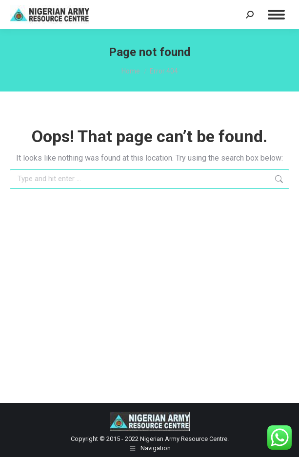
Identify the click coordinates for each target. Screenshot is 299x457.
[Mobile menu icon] (276, 14)
